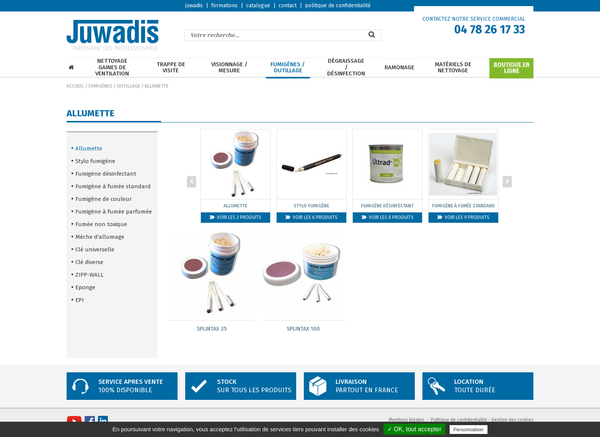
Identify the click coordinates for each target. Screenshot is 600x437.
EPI (79, 300)
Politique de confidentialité (459, 420)
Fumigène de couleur (103, 199)
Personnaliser (468, 429)
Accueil (75, 86)
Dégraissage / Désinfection (346, 67)
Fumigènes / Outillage (288, 67)
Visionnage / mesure (229, 67)
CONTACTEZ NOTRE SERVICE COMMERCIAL (473, 19)
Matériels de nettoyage (453, 67)
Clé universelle (94, 249)
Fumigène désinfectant (105, 173)
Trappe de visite (171, 67)
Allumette (156, 86)
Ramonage (399, 67)
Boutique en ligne (512, 67)
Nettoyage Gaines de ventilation (112, 67)
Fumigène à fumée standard (113, 186)
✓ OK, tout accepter (414, 429)
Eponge (85, 287)
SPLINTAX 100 (303, 329)
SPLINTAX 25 (212, 329)
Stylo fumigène (95, 161)
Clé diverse (89, 262)
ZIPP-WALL (89, 274)
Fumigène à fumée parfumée (113, 211)
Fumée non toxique (101, 224)
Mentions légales (406, 420)
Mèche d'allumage (99, 236)
